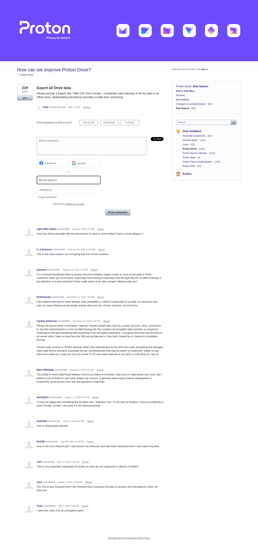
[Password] (69, 190)
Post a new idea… (186, 91)
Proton (187, 173)
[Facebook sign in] (52, 163)
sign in (204, 69)
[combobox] (204, 122)
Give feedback (192, 131)
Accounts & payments (194, 135)
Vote (25, 98)
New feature (200, 86)
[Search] (234, 122)
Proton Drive (183, 86)
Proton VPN (189, 166)
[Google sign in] (85, 163)
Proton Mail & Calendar (195, 153)
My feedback (182, 99)
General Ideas (190, 140)
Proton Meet (189, 157)
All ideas (180, 95)
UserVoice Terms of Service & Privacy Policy (129, 538)
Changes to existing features (191, 104)
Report (100, 229)
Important (110, 123)
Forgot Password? (47, 197)
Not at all (90, 123)
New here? (68, 204)
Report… (87, 107)
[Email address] (69, 180)
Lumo (186, 144)
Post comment (117, 212)
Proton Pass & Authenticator (198, 161)
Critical (132, 123)
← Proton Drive (25, 75)
